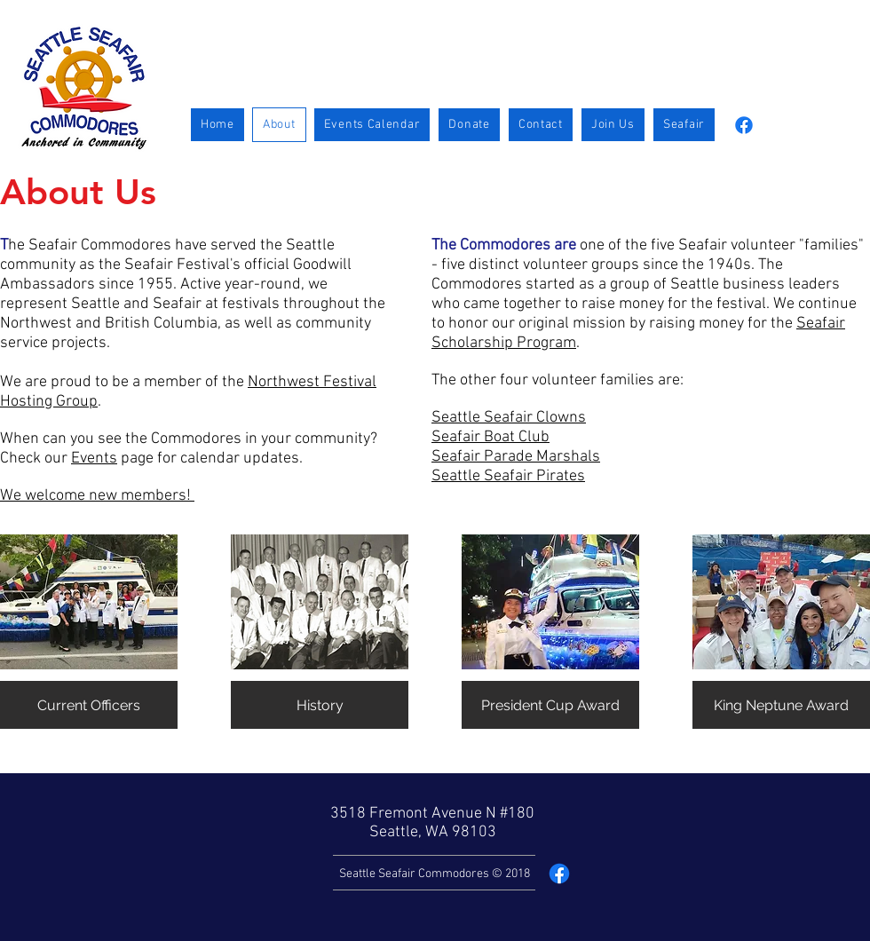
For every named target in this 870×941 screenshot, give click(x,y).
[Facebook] (743, 125)
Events (94, 458)
